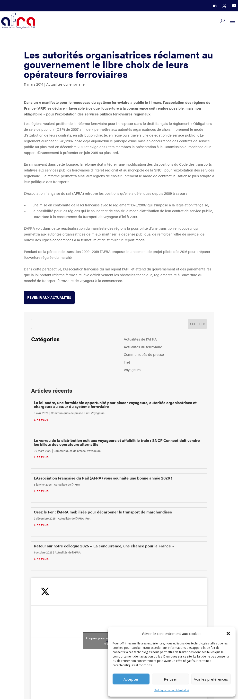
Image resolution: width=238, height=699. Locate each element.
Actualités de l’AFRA (140, 338)
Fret (127, 362)
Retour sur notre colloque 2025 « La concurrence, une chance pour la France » (104, 546)
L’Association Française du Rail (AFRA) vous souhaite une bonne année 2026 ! (103, 478)
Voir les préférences (211, 679)
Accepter (131, 679)
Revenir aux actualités (49, 297)
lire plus (41, 419)
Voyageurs (132, 369)
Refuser (170, 679)
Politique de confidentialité (171, 690)
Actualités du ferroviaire (65, 84)
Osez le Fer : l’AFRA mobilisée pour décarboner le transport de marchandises (103, 512)
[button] (228, 633)
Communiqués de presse (144, 354)
